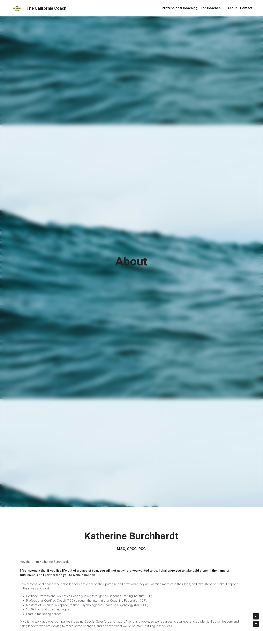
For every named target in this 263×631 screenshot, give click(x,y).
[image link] (17, 8)
